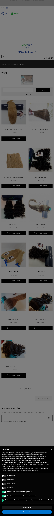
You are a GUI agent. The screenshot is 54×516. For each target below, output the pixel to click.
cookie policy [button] (36, 460)
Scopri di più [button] (27, 507)
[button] (51, 449)
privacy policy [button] (25, 454)
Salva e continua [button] (27, 512)
